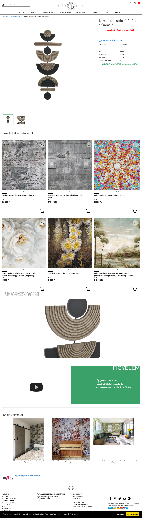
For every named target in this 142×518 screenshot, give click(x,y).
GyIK (39, 500)
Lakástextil (6, 504)
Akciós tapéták (8, 502)
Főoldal (6, 17)
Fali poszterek (8, 500)
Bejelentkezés (8, 509)
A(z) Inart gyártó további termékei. (27, 476)
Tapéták (5, 496)
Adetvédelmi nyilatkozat (48, 496)
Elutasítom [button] (120, 514)
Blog (4, 507)
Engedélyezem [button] (132, 514)
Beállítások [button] (73, 514)
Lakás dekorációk (16, 17)
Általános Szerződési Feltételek (51, 494)
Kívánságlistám (43, 498)
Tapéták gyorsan (9, 498)
